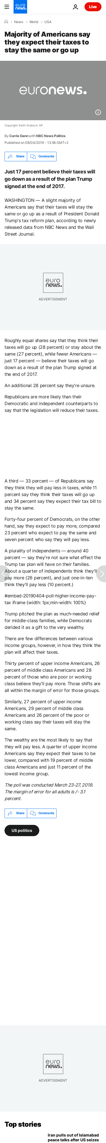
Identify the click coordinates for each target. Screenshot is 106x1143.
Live (93, 6)
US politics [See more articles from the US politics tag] (22, 830)
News (18, 22)
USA (47, 22)
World (33, 22)
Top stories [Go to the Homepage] (23, 1124)
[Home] (6, 22)
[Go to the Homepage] (20, 7)
